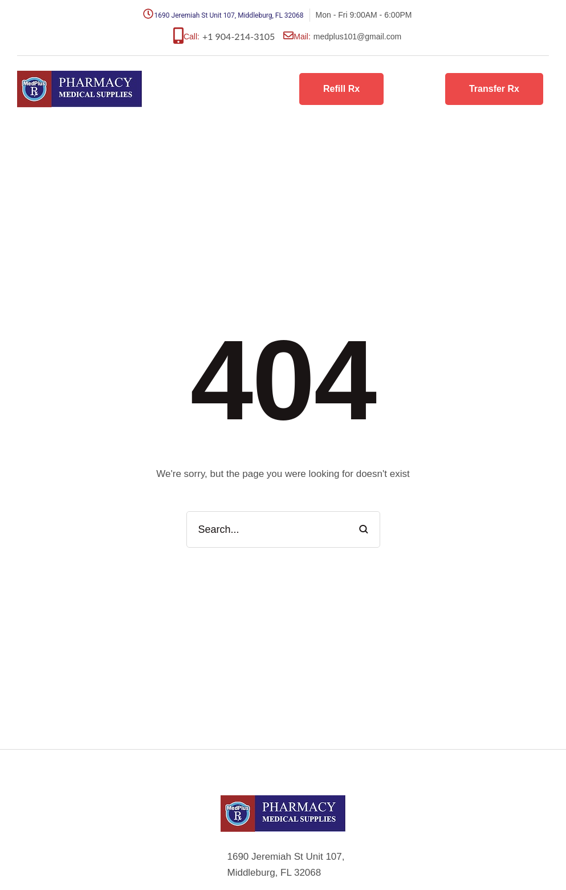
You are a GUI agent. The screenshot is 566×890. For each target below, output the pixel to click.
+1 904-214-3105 (238, 36)
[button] (341, 89)
